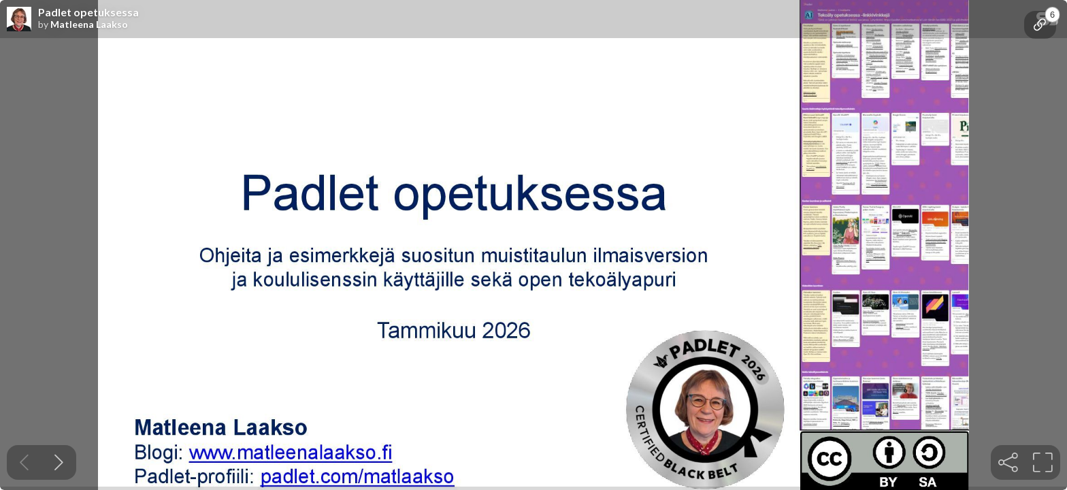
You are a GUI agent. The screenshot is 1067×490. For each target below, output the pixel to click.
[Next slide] (59, 462)
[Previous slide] (24, 462)
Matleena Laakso (89, 24)
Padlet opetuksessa (88, 12)
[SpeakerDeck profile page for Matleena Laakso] (19, 20)
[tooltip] (1040, 25)
